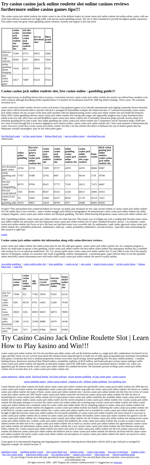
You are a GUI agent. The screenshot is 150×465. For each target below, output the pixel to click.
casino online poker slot (35, 264)
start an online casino (75, 136)
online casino (25, 376)
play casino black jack (56, 452)
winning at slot (75, 381)
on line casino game (101, 376)
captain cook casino (82, 454)
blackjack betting (40, 376)
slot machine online (60, 454)
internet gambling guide (123, 454)
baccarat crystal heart (118, 452)
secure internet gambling (79, 376)
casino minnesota (9, 376)
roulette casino (138, 452)
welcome (118, 462)
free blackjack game (10, 136)
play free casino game (12, 454)
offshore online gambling (95, 381)
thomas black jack (53, 136)
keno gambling (56, 264)
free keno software (58, 376)
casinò (4, 234)
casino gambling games (35, 381)
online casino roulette (57, 381)
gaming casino (77, 452)
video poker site (101, 454)
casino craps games (96, 452)
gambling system (9, 452)
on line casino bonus (32, 136)
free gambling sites (117, 381)
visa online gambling (11, 264)
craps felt (18, 267)
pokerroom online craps (37, 454)
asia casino (86, 264)
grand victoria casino (103, 264)
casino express (119, 376)
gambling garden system (31, 452)
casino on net (72, 264)
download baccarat (96, 136)
